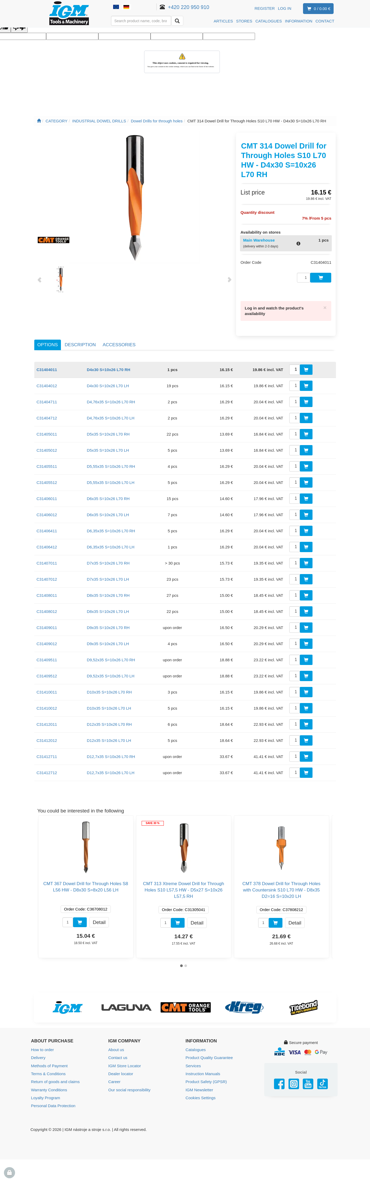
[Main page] (39, 121)
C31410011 (47, 689)
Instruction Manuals (203, 1071)
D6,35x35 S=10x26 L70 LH (110, 544)
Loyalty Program (45, 1094)
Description (80, 342)
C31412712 (47, 770)
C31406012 (47, 512)
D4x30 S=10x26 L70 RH (108, 367)
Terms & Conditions (48, 1071)
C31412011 (47, 721)
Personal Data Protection (53, 1102)
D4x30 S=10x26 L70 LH (108, 383)
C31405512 (47, 480)
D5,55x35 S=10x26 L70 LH (110, 480)
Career (114, 1078)
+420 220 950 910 (195, 7)
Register (264, 8)
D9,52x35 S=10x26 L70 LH (110, 673)
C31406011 (47, 496)
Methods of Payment (49, 1063)
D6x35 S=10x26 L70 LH (108, 512)
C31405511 (47, 463)
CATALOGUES (268, 21)
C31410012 (47, 705)
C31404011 (47, 367)
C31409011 (47, 625)
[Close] (324, 305)
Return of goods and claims (55, 1078)
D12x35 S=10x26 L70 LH (109, 738)
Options (47, 342)
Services (193, 1063)
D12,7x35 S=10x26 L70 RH (111, 754)
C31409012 (47, 641)
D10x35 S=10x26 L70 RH (109, 689)
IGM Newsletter (199, 1086)
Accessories (119, 342)
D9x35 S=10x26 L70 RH (108, 625)
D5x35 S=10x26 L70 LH (108, 447)
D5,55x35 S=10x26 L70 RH (111, 463)
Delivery (38, 1055)
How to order (42, 1047)
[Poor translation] (19, 28)
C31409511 (47, 657)
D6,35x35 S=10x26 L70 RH (111, 528)
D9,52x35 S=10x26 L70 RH (111, 657)
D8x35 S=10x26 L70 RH (108, 592)
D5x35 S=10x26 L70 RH (108, 431)
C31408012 (47, 609)
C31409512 (47, 673)
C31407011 (47, 560)
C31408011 (47, 592)
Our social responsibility (129, 1086)
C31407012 (47, 576)
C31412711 (47, 754)
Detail (99, 919)
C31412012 (47, 738)
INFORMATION (299, 21)
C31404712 (47, 415)
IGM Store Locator (124, 1063)
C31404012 (47, 383)
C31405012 (47, 447)
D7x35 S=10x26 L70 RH (108, 560)
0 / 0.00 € (317, 8)
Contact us (117, 1055)
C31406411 (47, 528)
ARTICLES (223, 21)
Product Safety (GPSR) (206, 1078)
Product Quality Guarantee (209, 1055)
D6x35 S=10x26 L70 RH (108, 496)
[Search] (177, 21)
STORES (244, 21)
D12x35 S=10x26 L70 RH (109, 721)
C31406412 (47, 544)
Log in (284, 8)
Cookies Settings (200, 1094)
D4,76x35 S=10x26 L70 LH (110, 415)
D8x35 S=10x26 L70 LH (108, 609)
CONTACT (324, 21)
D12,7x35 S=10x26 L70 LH (110, 770)
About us (116, 1047)
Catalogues (196, 1047)
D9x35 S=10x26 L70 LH (108, 641)
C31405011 (47, 431)
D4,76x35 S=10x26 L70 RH (111, 399)
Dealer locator (120, 1071)
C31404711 (47, 399)
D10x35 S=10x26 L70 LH (109, 705)
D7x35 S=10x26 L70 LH (108, 576)
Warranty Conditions (49, 1086)
